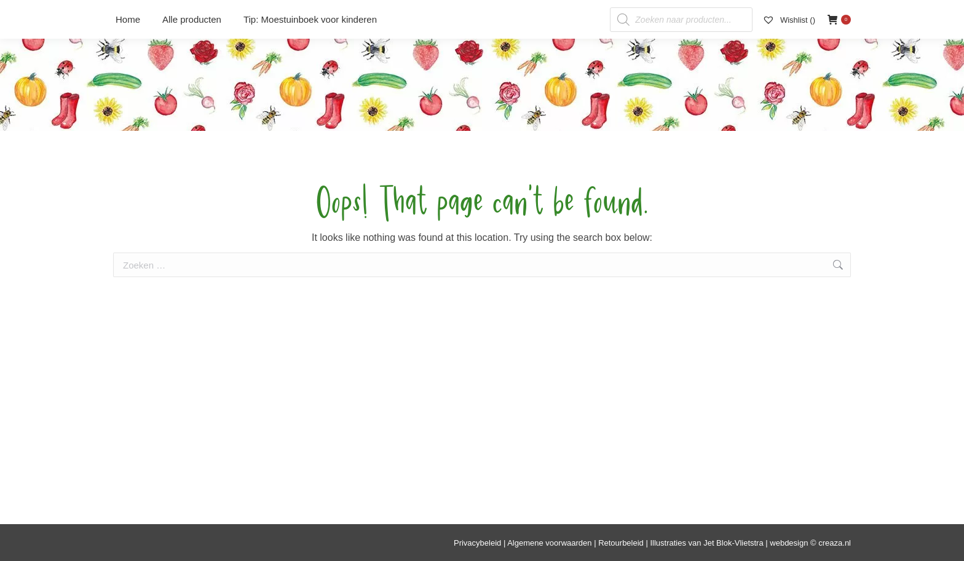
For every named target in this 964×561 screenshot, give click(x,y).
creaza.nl (834, 542)
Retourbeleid (621, 542)
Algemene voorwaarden (549, 542)
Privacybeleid (477, 542)
